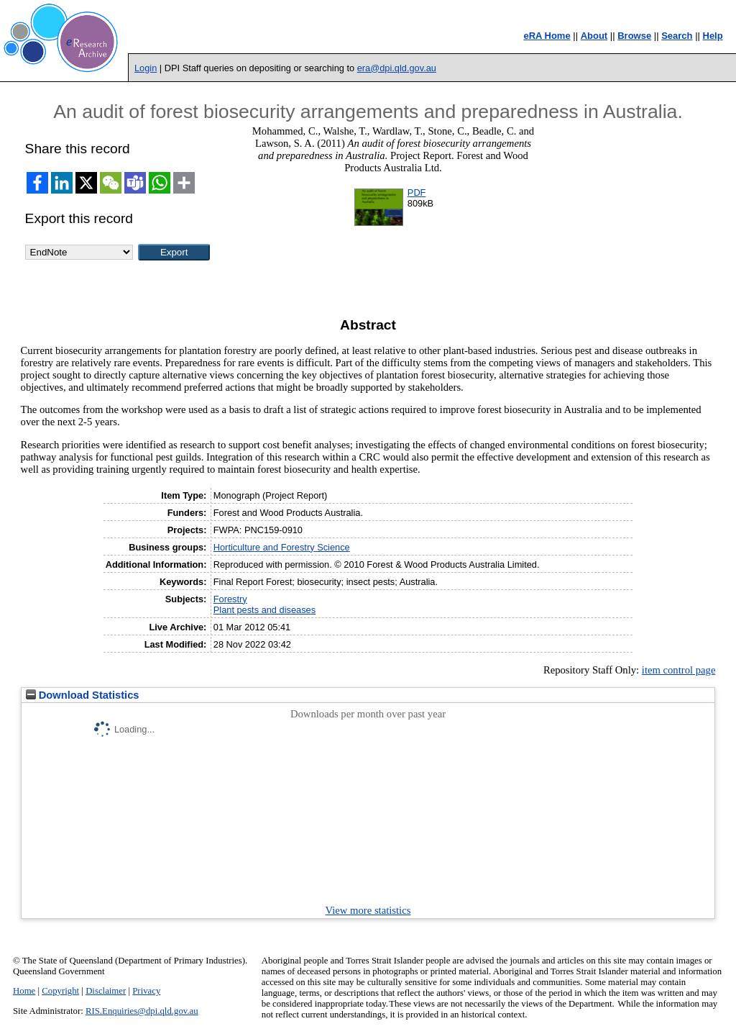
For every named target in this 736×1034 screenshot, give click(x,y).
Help (713, 35)
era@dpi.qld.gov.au (396, 68)
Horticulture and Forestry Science (281, 547)
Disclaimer (106, 991)
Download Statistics (82, 695)
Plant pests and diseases (264, 609)
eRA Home (546, 35)
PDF (417, 192)
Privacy (146, 991)
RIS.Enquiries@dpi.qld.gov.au (142, 1011)
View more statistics (368, 910)
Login (145, 68)
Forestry (230, 599)
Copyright (60, 991)
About (594, 35)
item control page (679, 670)
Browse (634, 35)
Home (24, 991)
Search (676, 35)
